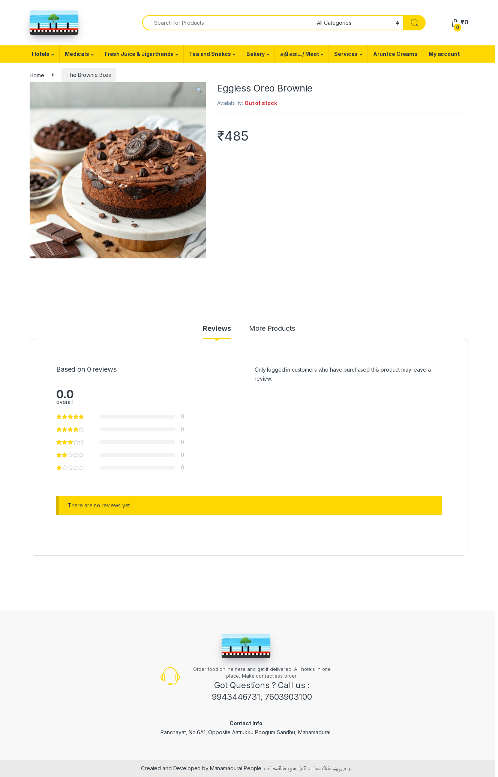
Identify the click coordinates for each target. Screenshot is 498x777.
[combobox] (227, 22)
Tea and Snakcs (210, 54)
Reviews (217, 328)
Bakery (255, 54)
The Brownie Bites (88, 75)
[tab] (217, 332)
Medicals (77, 54)
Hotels (41, 54)
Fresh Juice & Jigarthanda (139, 54)
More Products (272, 328)
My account (444, 54)
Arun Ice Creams (395, 54)
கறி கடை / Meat (299, 54)
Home (37, 75)
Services (346, 54)
